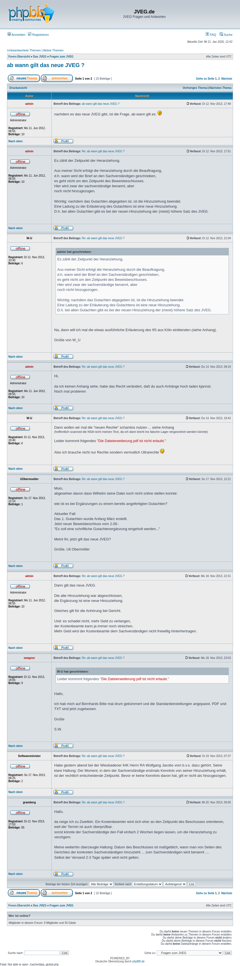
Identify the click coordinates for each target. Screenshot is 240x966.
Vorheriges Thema (195, 87)
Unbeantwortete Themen (24, 50)
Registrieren (38, 34)
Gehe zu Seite (205, 78)
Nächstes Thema (220, 87)
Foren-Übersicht (19, 56)
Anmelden (16, 34)
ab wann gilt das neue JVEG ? (45, 65)
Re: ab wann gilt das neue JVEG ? (103, 151)
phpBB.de (138, 961)
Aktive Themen (53, 50)
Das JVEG (39, 56)
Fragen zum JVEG (61, 56)
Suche (226, 34)
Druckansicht (18, 87)
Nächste (226, 78)
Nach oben (15, 141)
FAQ (211, 34)
